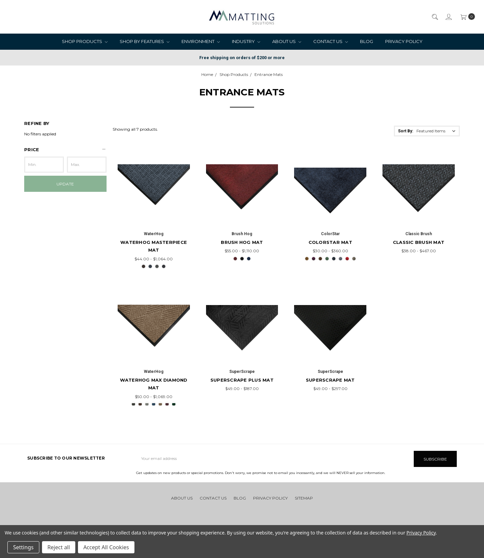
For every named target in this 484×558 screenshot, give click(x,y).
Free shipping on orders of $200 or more (242, 57)
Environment (201, 41)
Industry (246, 41)
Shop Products (85, 41)
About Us (286, 41)
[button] (65, 149)
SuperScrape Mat (330, 380)
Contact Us (330, 41)
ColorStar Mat (330, 242)
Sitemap (304, 497)
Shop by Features (144, 41)
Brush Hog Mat (242, 242)
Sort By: (405, 131)
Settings (23, 547)
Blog (366, 41)
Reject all (58, 547)
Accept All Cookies (106, 547)
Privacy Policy (403, 41)
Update (65, 183)
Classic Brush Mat (418, 242)
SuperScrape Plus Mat (242, 380)
